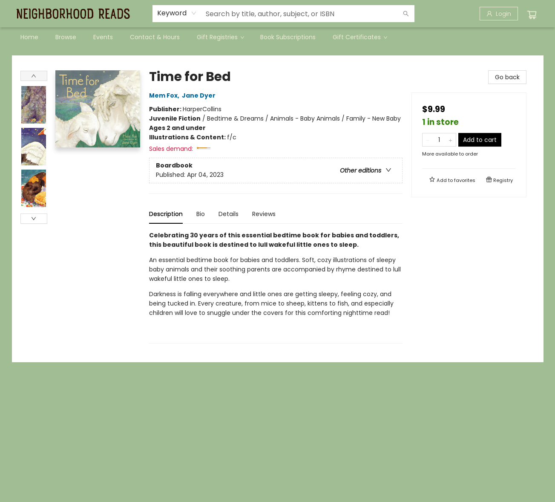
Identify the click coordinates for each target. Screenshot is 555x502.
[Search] (405, 13)
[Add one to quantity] (450, 139)
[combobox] (176, 13)
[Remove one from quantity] (428, 139)
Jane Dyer (200, 95)
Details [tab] (229, 214)
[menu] (277, 37)
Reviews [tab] (264, 214)
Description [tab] (166, 214)
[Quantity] (439, 140)
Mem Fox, (165, 95)
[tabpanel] (276, 287)
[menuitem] (29, 37)
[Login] (499, 13)
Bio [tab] (200, 214)
